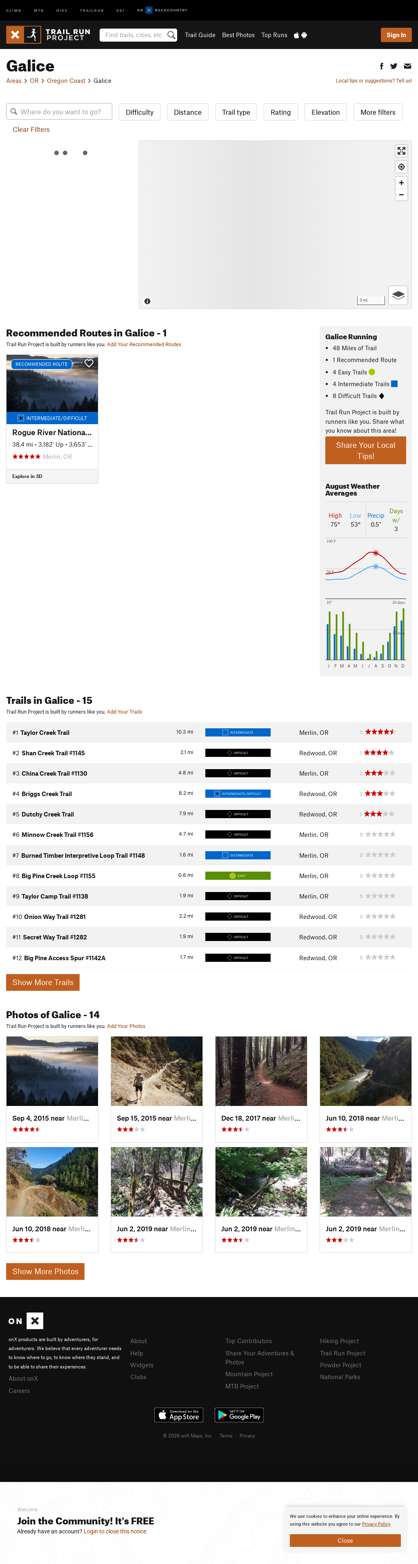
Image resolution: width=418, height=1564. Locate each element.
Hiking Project (339, 1340)
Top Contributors (248, 1340)
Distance (188, 112)
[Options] (398, 295)
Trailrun (92, 10)
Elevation (325, 112)
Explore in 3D (27, 476)
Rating (281, 112)
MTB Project (242, 1386)
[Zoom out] (401, 194)
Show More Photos (45, 1271)
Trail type (236, 112)
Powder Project (340, 1364)
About (138, 1340)
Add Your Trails (124, 711)
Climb (14, 10)
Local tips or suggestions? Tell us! (374, 80)
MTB (39, 10)
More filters (378, 112)
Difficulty (139, 112)
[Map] (275, 225)
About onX (23, 1378)
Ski (120, 10)
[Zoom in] (401, 183)
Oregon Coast (66, 80)
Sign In (396, 34)
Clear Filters (31, 129)
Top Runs (274, 34)
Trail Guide (200, 34)
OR (34, 80)
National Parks (340, 1376)
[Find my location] (401, 167)
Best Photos (238, 34)
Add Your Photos (126, 1026)
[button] (382, 65)
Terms (226, 1435)
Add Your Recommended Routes (144, 344)
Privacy (247, 1435)
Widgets (141, 1364)
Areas (14, 80)
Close (345, 1540)
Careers (19, 1390)
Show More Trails (42, 982)
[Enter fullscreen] (401, 151)
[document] (345, 1530)
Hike (62, 10)
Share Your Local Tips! (366, 450)
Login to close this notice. (116, 1531)
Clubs (138, 1376)
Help (136, 1353)
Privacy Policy (376, 1524)
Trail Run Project (342, 1353)
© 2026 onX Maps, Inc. (188, 1435)
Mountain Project (249, 1373)
